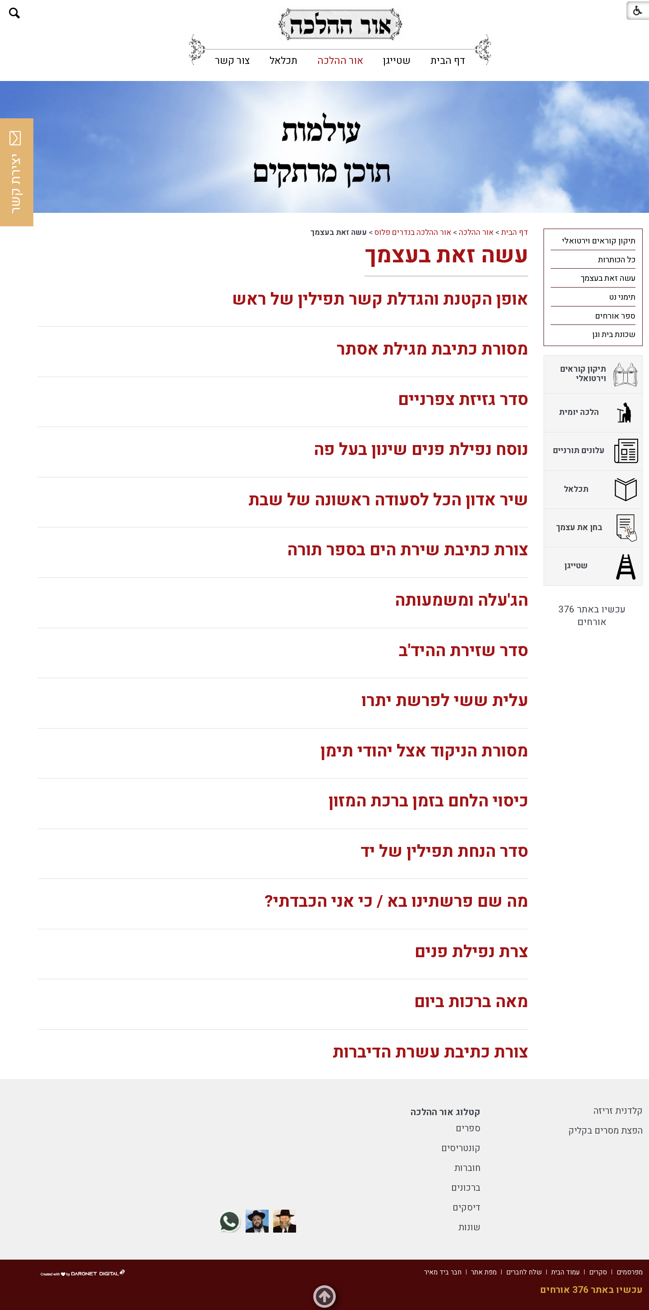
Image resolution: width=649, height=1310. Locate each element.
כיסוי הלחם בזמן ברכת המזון (428, 801)
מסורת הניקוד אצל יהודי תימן (424, 751)
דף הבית (447, 61)
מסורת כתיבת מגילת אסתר (432, 349)
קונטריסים (460, 1148)
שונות (469, 1227)
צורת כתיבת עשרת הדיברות (430, 1052)
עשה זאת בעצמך (446, 255)
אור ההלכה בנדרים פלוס (413, 232)
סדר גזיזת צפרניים (463, 399)
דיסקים (466, 1207)
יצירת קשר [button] (16, 172)
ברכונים (465, 1187)
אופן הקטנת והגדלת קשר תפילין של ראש (380, 299)
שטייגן (397, 61)
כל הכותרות (616, 260)
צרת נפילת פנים (471, 952)
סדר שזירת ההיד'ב (463, 651)
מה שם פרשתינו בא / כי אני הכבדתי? (396, 901)
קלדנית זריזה (618, 1110)
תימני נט (622, 297)
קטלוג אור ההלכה (445, 1112)
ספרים (468, 1128)
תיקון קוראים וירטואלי (598, 241)
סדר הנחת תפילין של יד (444, 851)
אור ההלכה (340, 61)
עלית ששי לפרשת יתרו (444, 701)
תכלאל (283, 61)
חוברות (467, 1168)
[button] (14, 13)
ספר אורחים (615, 316)
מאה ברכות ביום (471, 1002)
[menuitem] (447, 61)
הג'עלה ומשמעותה (461, 600)
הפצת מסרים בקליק (605, 1130)
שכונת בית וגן (613, 335)
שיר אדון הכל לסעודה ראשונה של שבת (388, 500)
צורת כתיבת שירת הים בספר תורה (407, 550)
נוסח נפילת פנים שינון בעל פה (421, 449)
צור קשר (232, 61)
